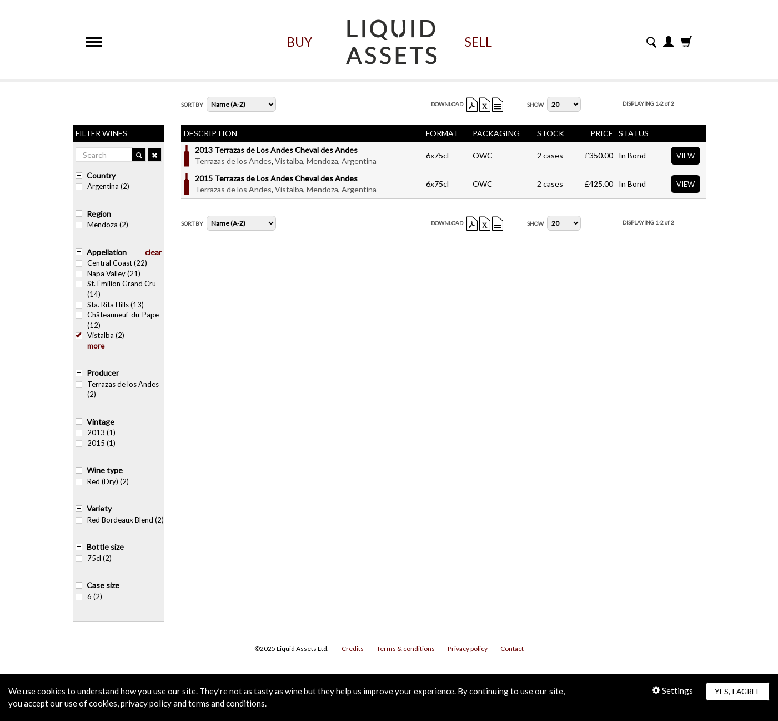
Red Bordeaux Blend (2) (120, 519)
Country (101, 175)
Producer (103, 372)
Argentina (359, 161)
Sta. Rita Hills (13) (110, 304)
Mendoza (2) (102, 224)
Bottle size (105, 546)
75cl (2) (94, 558)
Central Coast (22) (111, 262)
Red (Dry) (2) (102, 481)
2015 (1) (96, 443)
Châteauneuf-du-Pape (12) (117, 320)
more (95, 345)
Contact (512, 648)
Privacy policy (468, 648)
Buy (299, 41)
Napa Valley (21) (108, 273)
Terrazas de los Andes (233, 161)
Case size (103, 585)
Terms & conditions (406, 648)
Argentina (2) (102, 186)
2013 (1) (96, 432)
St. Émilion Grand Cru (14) (116, 289)
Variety (99, 508)
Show (535, 104)
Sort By (192, 104)
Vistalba (289, 161)
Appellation (107, 252)
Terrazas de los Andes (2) (117, 389)
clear (153, 252)
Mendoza (322, 161)
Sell (478, 41)
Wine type (105, 470)
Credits (353, 648)
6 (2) (89, 596)
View (685, 155)
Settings (672, 690)
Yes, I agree (738, 691)
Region (99, 213)
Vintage (100, 421)
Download (447, 104)
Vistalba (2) (100, 335)
